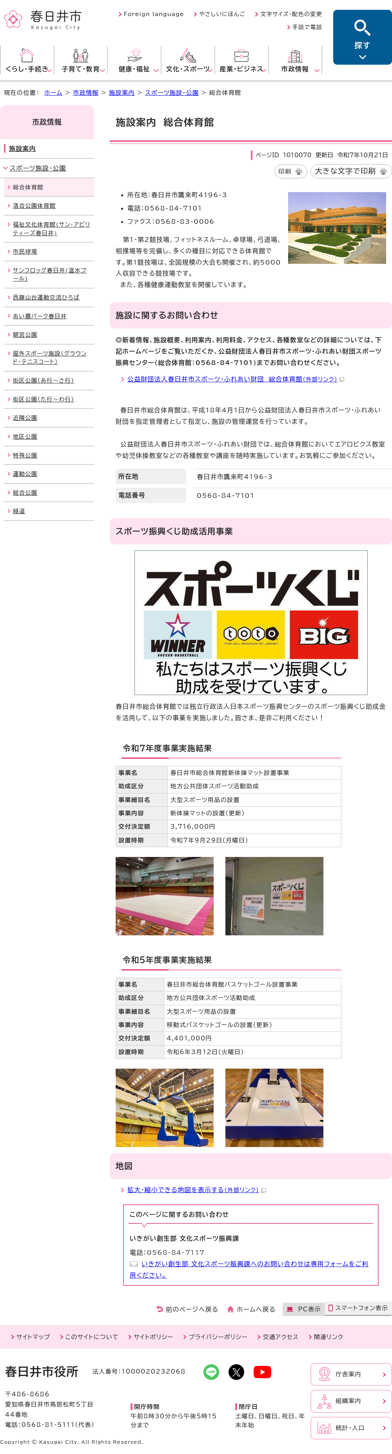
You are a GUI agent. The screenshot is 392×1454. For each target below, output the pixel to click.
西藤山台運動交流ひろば (46, 297)
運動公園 (25, 474)
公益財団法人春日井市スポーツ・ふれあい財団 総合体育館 (235, 379)
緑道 (19, 511)
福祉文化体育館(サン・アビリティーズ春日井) (52, 228)
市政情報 (86, 93)
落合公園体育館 (34, 206)
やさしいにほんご (222, 14)
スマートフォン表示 (361, 1308)
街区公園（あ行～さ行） (43, 380)
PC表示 (309, 1309)
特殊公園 (25, 455)
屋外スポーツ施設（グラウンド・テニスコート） (50, 357)
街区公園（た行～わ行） (43, 399)
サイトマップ (33, 1337)
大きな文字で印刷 (345, 170)
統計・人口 (350, 1428)
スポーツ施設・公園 (172, 93)
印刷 (285, 171)
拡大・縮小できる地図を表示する (196, 1190)
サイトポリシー (153, 1337)
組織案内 (348, 1401)
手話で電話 (307, 27)
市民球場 (25, 251)
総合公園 (25, 493)
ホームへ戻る (256, 1309)
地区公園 (25, 436)
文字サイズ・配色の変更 (291, 14)
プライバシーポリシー (218, 1337)
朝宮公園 (25, 335)
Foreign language (154, 14)
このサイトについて (92, 1337)
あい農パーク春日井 (40, 316)
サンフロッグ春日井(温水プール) (50, 274)
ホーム (53, 93)
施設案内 (122, 93)
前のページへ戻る (192, 1309)
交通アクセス (281, 1337)
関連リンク (328, 1337)
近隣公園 (25, 418)
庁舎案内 (348, 1374)
